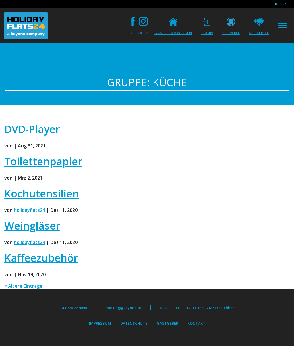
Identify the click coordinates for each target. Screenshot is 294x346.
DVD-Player (32, 129)
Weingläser (32, 226)
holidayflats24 (29, 210)
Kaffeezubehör (41, 258)
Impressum (100, 323)
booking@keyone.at (123, 307)
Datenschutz (134, 323)
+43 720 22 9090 (73, 307)
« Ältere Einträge (23, 286)
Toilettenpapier (43, 161)
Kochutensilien (41, 194)
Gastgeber (167, 323)
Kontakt (196, 323)
